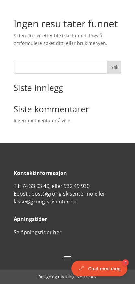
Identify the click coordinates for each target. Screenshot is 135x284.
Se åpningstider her (38, 232)
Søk (114, 67)
